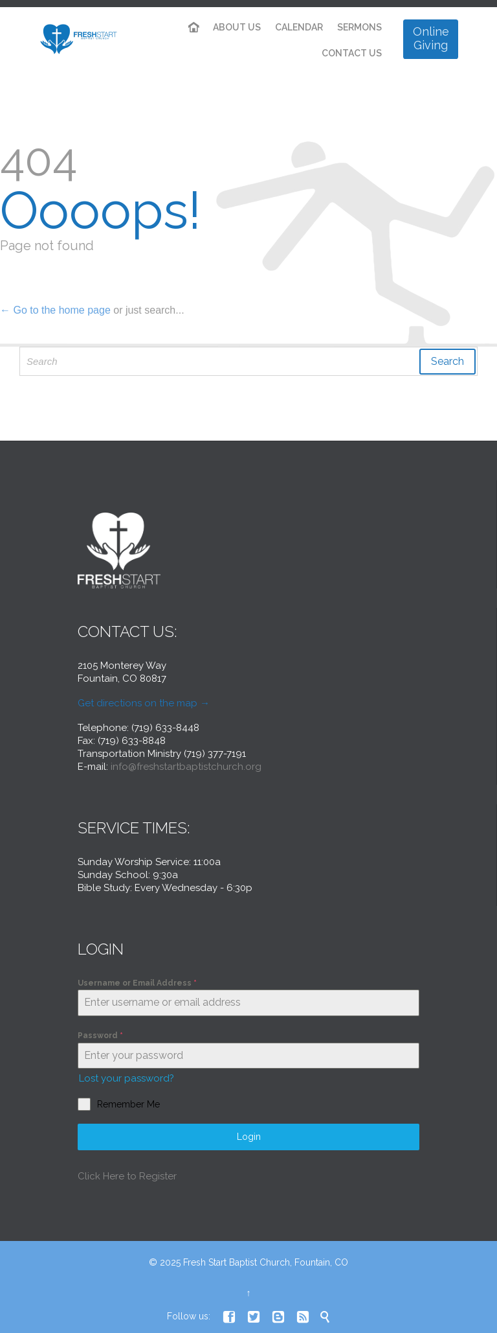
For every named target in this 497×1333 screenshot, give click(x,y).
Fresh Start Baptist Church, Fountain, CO (265, 1262)
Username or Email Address (137, 983)
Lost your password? (126, 1078)
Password (100, 1035)
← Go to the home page (55, 310)
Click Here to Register (127, 1176)
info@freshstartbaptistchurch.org (186, 766)
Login (249, 1136)
